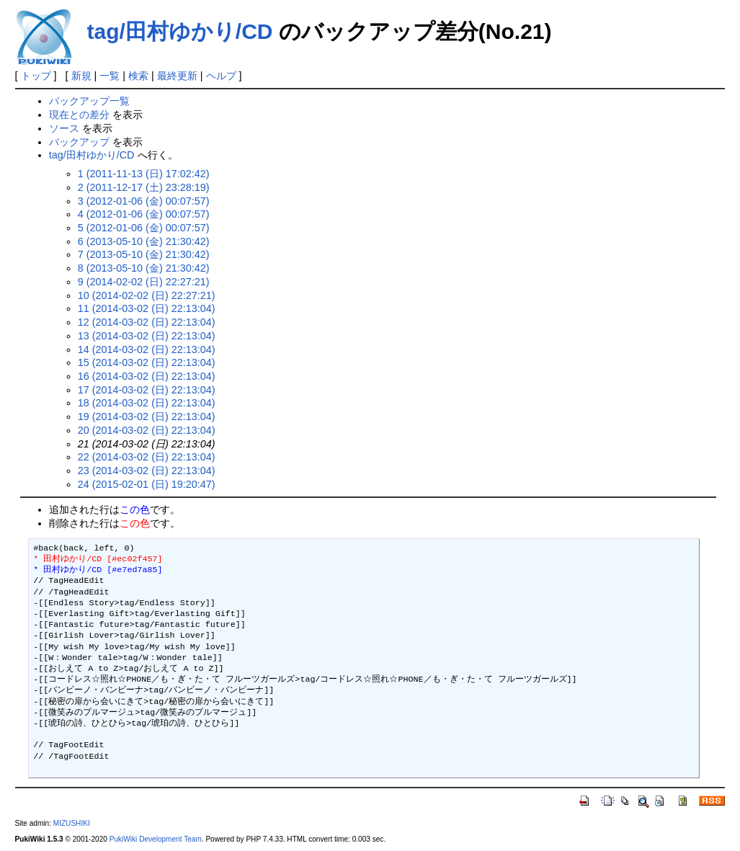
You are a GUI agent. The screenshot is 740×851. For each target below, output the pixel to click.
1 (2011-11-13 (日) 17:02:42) (144, 173)
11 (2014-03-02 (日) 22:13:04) (146, 308)
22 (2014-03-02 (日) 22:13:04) (146, 457)
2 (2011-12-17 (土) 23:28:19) (144, 187)
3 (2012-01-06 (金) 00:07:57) (144, 201)
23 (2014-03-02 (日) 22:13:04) (146, 470)
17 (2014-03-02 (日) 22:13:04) (146, 390)
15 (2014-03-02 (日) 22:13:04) (146, 362)
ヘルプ (221, 75)
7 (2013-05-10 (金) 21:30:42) (144, 254)
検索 (138, 75)
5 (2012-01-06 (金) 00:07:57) (144, 227)
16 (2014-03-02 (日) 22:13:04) (146, 376)
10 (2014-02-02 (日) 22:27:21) (146, 295)
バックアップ (79, 142)
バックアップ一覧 (89, 101)
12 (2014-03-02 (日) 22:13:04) (146, 322)
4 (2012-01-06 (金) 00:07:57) (144, 214)
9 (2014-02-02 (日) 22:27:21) (144, 282)
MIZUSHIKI (71, 823)
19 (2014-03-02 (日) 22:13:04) (146, 416)
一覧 (109, 75)
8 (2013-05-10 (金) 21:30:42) (144, 268)
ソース (64, 128)
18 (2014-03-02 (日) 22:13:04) (146, 403)
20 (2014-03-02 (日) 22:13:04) (146, 430)
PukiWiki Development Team (156, 839)
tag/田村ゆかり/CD (180, 31)
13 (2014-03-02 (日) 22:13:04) (146, 336)
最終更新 (177, 75)
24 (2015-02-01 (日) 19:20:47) (146, 484)
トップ (36, 75)
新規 (81, 75)
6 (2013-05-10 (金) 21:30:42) (144, 241)
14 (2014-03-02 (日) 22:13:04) (146, 349)
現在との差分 (79, 114)
